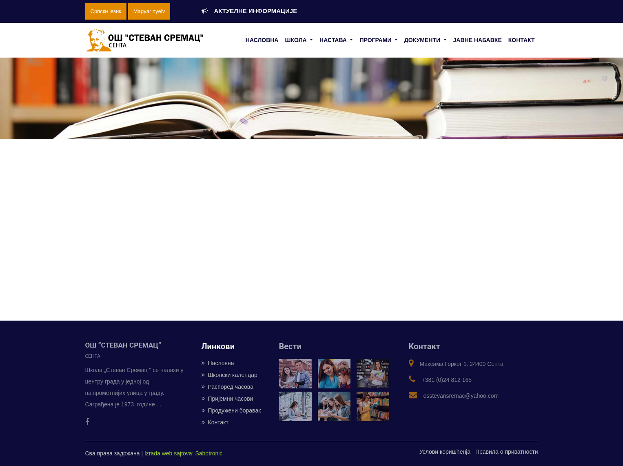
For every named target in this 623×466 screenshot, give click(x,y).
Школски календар (229, 375)
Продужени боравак (231, 410)
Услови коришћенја (444, 451)
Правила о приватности (506, 451)
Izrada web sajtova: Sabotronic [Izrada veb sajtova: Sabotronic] (183, 453)
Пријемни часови (227, 398)
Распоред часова (227, 387)
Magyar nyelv (149, 11)
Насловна (218, 363)
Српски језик (106, 11)
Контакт (215, 422)
